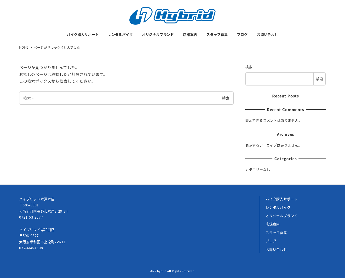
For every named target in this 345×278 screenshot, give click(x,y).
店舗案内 (273, 224)
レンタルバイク (278, 207)
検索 (226, 98)
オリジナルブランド (282, 215)
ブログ (271, 240)
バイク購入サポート (282, 199)
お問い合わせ (276, 249)
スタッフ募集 (276, 232)
